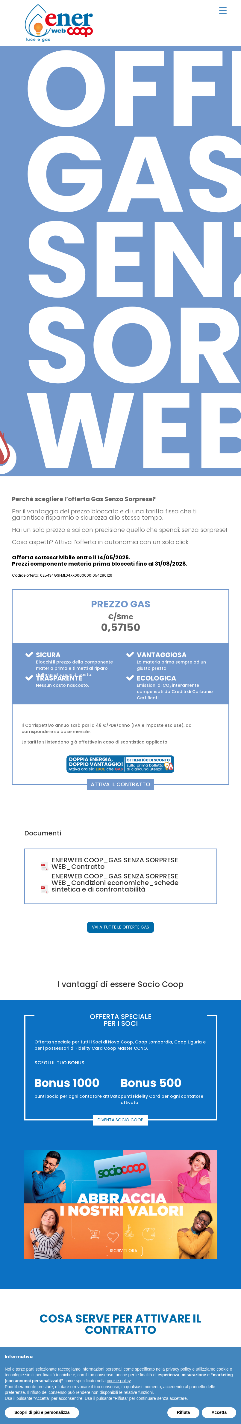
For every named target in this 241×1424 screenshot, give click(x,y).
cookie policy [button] (119, 1380)
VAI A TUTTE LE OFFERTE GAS (120, 927)
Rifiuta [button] (183, 1412)
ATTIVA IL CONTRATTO (120, 784)
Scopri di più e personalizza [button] (41, 1412)
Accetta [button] (219, 1412)
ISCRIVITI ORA (123, 1251)
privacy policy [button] (178, 1369)
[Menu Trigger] (223, 10)
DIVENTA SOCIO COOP (120, 1120)
